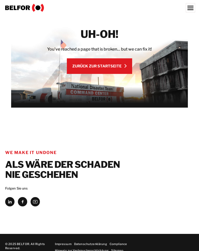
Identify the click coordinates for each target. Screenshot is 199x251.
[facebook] (22, 201)
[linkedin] (10, 201)
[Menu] (190, 7)
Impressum (63, 244)
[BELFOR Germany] (99, 8)
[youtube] (35, 201)
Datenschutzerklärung (90, 244)
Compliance (118, 244)
